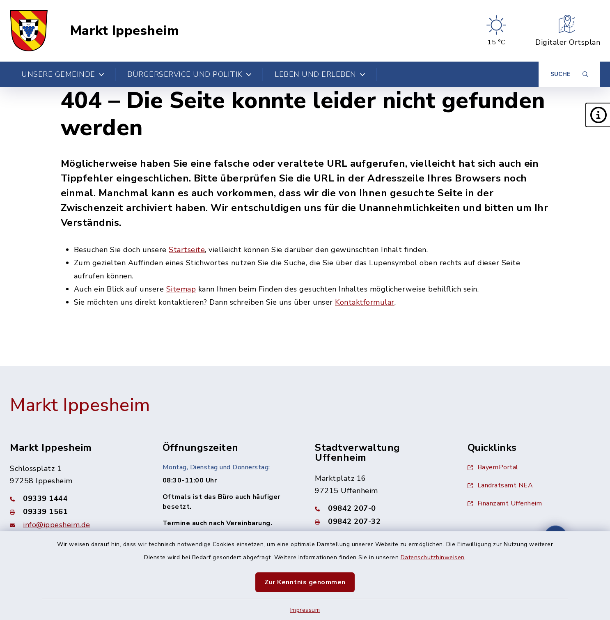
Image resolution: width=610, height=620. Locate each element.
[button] (597, 115)
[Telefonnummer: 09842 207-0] (381, 508)
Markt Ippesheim (124, 31)
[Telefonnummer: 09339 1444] (76, 498)
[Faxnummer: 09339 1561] (76, 512)
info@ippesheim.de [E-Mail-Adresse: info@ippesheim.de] (56, 525)
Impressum (305, 610)
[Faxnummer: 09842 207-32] (381, 521)
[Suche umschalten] (569, 74)
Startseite (187, 250)
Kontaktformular (364, 302)
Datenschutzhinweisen (433, 557)
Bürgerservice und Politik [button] (189, 74)
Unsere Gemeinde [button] (62, 74)
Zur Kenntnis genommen (305, 582)
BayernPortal (493, 467)
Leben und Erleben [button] (320, 74)
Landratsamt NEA (500, 485)
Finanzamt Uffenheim (505, 503)
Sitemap (181, 289)
